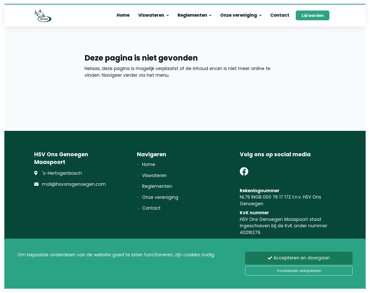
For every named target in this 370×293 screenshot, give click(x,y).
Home (123, 16)
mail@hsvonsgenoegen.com (74, 184)
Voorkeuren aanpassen (299, 270)
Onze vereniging (241, 16)
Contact (279, 16)
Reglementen (195, 16)
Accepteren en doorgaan (299, 258)
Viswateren (153, 16)
